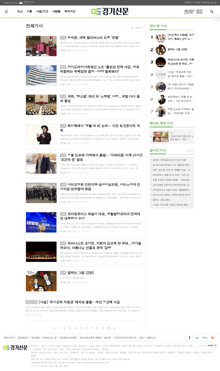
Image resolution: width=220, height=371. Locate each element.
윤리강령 (35, 337)
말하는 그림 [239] (161, 199)
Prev (151, 136)
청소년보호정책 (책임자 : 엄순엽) (95, 337)
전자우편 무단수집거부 (125, 337)
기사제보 (187, 2)
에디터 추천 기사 (161, 123)
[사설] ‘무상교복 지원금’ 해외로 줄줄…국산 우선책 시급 (172, 204)
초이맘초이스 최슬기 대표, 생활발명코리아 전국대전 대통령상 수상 (172, 189)
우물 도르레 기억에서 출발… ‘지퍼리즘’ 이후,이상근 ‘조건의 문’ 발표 (172, 179)
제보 (141, 337)
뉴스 (20, 11)
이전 (54, 328)
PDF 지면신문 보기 (199, 11)
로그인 (214, 2)
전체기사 (138, 27)
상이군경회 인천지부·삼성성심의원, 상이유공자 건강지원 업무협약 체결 (172, 184)
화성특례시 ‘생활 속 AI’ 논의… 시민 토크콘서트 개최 (172, 174)
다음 (114, 328)
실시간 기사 (158, 150)
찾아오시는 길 (49, 337)
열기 (216, 17)
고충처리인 (22, 337)
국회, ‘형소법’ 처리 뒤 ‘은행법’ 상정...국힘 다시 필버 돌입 (172, 169)
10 (109, 328)
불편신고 (151, 337)
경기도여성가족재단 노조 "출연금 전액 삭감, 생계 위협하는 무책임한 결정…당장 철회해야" (172, 165)
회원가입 (205, 2)
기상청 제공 (27, 4)
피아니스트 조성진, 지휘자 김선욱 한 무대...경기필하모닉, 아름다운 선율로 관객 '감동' (172, 194)
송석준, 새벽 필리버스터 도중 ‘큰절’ (169, 160)
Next (192, 136)
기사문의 (196, 2)
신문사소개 (8, 337)
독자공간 (69, 11)
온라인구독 (187, 11)
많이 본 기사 (158, 26)
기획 (29, 11)
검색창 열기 (213, 11)
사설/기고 (42, 11)
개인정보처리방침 (68, 337)
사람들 (56, 11)
